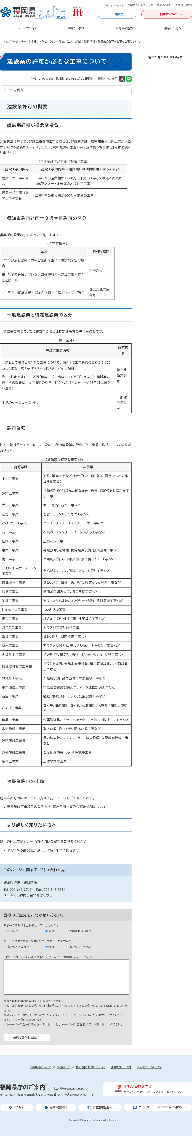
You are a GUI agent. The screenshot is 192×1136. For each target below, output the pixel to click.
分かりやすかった (18, 946)
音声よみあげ (164, 5)
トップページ (11, 41)
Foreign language (114, 5)
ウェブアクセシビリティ (149, 1067)
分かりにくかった (80, 946)
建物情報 (89, 41)
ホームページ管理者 (73, 1024)
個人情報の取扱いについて (90, 1067)
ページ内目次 (13, 90)
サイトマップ (63, 1067)
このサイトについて (40, 1067)
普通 (51, 930)
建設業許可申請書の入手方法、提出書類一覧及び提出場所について (56, 807)
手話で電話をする (138, 1086)
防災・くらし (49, 41)
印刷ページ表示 (108, 78)
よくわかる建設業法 (22, 850)
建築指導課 (12, 882)
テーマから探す (30, 41)
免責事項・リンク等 (121, 1067)
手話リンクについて (149, 1091)
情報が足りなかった (82, 930)
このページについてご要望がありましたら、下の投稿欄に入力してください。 (50, 956)
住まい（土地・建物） (70, 41)
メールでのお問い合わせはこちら (28, 895)
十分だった (14, 930)
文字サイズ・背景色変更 (140, 5)
